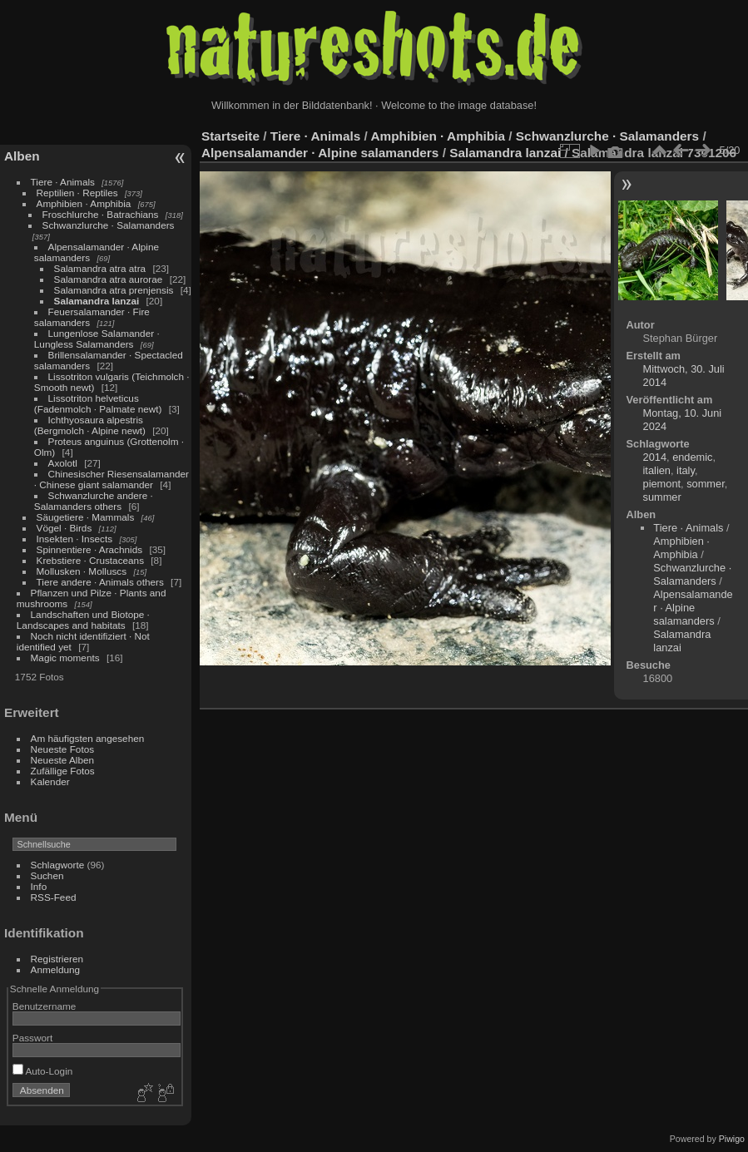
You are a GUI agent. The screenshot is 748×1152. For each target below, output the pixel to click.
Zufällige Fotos (63, 770)
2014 (654, 457)
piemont (662, 483)
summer (662, 497)
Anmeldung (56, 969)
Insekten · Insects (75, 538)
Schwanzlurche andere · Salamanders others (93, 501)
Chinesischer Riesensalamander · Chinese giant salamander (111, 479)
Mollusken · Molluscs (82, 571)
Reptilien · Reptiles (77, 192)
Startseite (230, 136)
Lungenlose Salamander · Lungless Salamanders (97, 338)
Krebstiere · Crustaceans (90, 560)
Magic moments (65, 657)
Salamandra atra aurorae (108, 279)
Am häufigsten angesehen (88, 738)
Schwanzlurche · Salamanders (108, 225)
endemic (692, 457)
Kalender (50, 781)
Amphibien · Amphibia (84, 203)
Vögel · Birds (64, 527)
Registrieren (57, 958)
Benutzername (44, 1006)
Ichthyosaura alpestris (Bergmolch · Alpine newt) (90, 425)
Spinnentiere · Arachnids (90, 549)
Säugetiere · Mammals (86, 517)
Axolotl (62, 462)
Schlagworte (58, 864)
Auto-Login (42, 1070)
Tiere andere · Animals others (100, 581)
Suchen (47, 875)
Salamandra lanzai (97, 300)
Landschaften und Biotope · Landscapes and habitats (83, 619)
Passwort (32, 1037)
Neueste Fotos (63, 749)
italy (685, 470)
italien (657, 470)
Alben (22, 156)
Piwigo (732, 1139)
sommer (705, 483)
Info (39, 886)
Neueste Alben (63, 759)
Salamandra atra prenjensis (114, 289)
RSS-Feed (54, 897)
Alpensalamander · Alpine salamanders (319, 153)
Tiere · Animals (63, 181)
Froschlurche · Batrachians (100, 214)
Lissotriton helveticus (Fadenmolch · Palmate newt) (98, 403)
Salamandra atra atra (100, 268)
